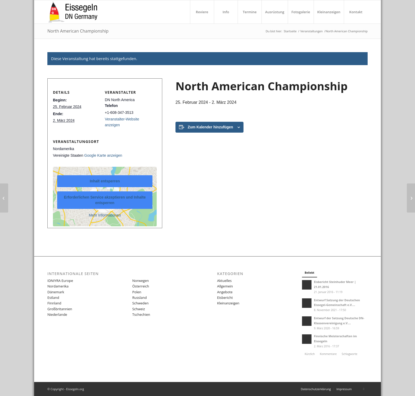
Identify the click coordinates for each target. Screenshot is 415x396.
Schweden (140, 303)
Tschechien (141, 314)
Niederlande (57, 314)
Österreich (140, 286)
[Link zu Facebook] (364, 389)
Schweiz (138, 309)
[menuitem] (202, 12)
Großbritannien (59, 309)
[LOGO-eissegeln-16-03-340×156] (72, 12)
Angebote (224, 292)
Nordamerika (58, 286)
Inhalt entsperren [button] (105, 181)
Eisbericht (225, 297)
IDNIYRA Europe (60, 280)
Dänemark (55, 292)
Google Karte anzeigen (103, 155)
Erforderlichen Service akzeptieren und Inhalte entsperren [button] (105, 200)
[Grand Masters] (411, 198)
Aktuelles (224, 280)
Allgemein (225, 286)
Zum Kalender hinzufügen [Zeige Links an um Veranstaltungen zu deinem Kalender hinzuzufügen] (210, 127)
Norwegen (140, 280)
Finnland (54, 303)
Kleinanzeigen (228, 303)
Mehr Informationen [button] (105, 215)
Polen (136, 292)
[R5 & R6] (4, 198)
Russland (139, 297)
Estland (53, 297)
